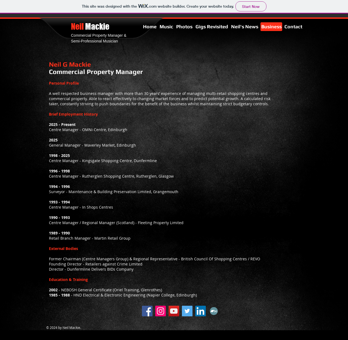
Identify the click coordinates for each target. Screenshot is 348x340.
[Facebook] (147, 311)
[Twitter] (187, 311)
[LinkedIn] (200, 311)
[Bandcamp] (214, 311)
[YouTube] (174, 311)
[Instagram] (160, 311)
